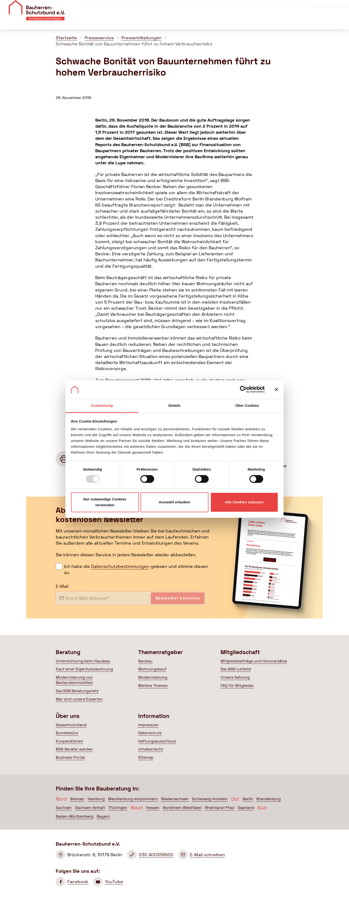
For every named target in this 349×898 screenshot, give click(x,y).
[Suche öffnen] (341, 21)
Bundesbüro (67, 732)
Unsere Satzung (235, 677)
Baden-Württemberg (74, 816)
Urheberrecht (150, 749)
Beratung (146, 21)
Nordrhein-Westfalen (182, 807)
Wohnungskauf (152, 669)
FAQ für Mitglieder (237, 685)
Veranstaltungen (250, 7)
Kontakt (280, 7)
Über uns (220, 7)
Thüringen (117, 807)
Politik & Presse (273, 21)
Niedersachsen (175, 798)
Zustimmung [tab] (102, 405)
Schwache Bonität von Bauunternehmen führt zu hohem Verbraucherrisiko (134, 44)
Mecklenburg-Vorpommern (133, 798)
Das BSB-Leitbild (236, 669)
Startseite (66, 38)
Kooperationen (69, 741)
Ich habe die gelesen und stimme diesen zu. (136, 569)
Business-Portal (70, 757)
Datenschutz (150, 732)
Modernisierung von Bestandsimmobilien (74, 680)
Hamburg (96, 798)
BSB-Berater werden (74, 749)
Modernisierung (152, 677)
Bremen (77, 798)
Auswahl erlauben (174, 502)
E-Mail (62, 586)
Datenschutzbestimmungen (120, 566)
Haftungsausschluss (157, 741)
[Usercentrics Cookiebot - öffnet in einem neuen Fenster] (243, 389)
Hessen (152, 807)
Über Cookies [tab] (247, 405)
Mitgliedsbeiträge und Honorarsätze (254, 661)
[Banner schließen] (276, 389)
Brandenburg (268, 798)
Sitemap (145, 757)
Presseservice (99, 38)
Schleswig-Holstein (210, 798)
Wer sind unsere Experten (79, 699)
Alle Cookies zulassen (244, 502)
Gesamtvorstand (71, 724)
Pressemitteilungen (141, 38)
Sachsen (64, 807)
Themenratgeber (186, 21)
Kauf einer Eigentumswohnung (84, 669)
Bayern (103, 816)
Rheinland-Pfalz (219, 807)
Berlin (248, 798)
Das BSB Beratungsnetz (77, 690)
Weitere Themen (153, 685)
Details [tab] (174, 405)
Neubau (145, 661)
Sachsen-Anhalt (90, 807)
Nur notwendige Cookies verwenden (104, 502)
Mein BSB (316, 21)
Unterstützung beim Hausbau (83, 661)
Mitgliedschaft (230, 21)
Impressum (148, 724)
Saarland (246, 807)
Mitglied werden (323, 7)
